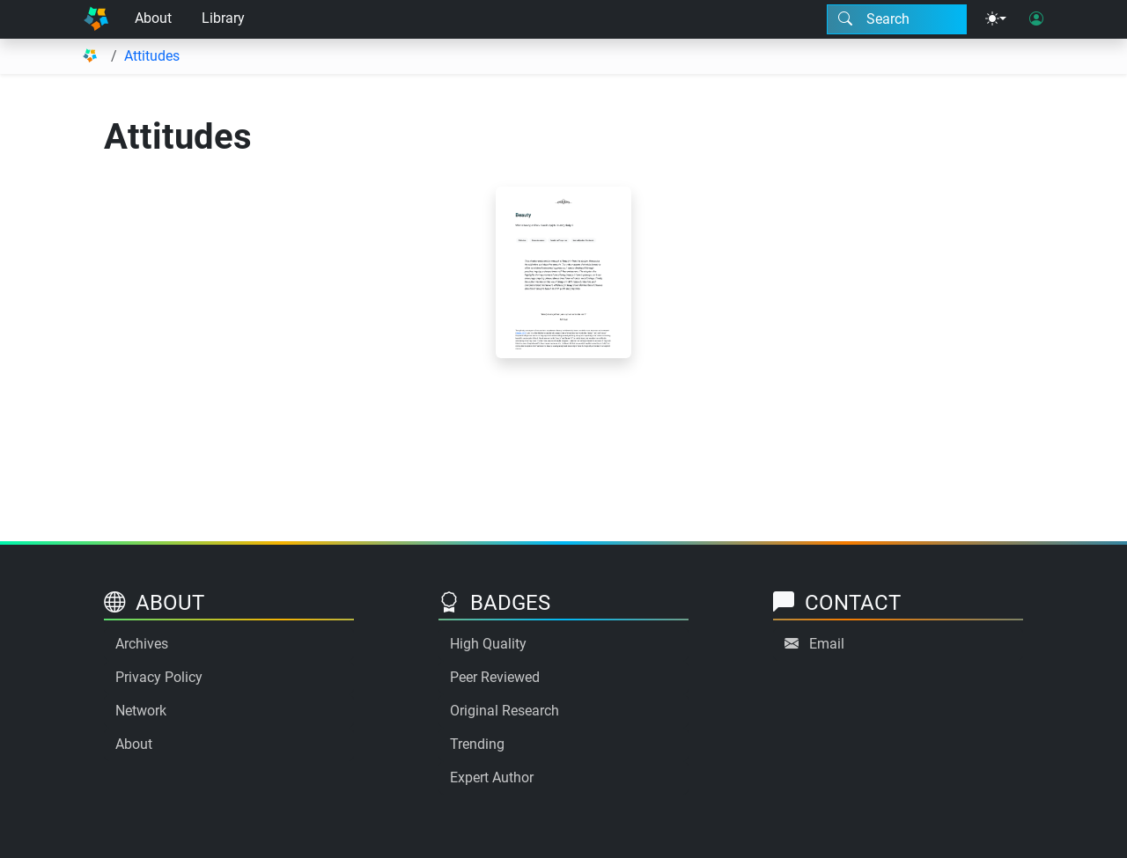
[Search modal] (897, 19)
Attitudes (152, 56)
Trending (477, 744)
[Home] (96, 19)
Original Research (504, 710)
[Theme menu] (996, 19)
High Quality (488, 643)
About (153, 18)
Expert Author (492, 777)
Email (826, 643)
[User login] (1036, 19)
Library (223, 18)
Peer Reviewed (495, 677)
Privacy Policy (159, 677)
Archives (141, 643)
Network (140, 710)
